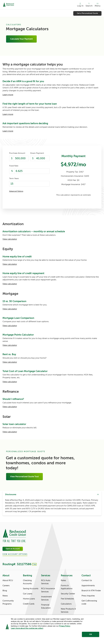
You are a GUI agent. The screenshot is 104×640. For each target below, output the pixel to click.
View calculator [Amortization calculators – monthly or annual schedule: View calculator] (10, 239)
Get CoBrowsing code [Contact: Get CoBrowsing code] (89, 602)
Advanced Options (16, 191)
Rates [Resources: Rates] (63, 580)
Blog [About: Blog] (5, 590)
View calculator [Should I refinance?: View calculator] (10, 407)
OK (90, 634)
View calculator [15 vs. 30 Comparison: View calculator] (10, 309)
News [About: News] (5, 596)
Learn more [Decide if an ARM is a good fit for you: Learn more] (8, 95)
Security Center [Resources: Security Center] (68, 594)
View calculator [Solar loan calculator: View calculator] (10, 432)
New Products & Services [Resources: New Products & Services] (68, 610)
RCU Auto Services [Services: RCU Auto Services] (45, 582)
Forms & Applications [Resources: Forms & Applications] (66, 587)
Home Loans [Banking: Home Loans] (29, 599)
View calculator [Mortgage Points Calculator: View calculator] (10, 345)
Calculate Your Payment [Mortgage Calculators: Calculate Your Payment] (21, 39)
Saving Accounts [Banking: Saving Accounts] (30, 588)
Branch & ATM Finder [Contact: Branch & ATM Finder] (91, 590)
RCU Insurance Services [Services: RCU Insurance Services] (48, 590)
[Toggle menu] (97, 4)
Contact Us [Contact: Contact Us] (87, 580)
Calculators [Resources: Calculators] (66, 604)
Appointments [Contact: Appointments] (88, 585)
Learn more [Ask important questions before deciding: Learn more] (8, 131)
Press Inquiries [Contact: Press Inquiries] (88, 596)
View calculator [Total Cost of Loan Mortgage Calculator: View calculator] (10, 382)
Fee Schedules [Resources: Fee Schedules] (67, 599)
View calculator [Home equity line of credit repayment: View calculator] (10, 284)
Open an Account (13, 549)
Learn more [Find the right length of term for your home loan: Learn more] (8, 114)
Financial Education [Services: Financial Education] (46, 606)
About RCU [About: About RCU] (8, 580)
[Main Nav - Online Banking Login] (80, 4)
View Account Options (15, 554)
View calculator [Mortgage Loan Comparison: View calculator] (10, 326)
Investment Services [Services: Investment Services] (46, 598)
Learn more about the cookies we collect (27, 628)
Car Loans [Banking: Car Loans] (27, 594)
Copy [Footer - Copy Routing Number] (34, 564)
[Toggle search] (89, 4)
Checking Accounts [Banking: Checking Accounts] (27, 582)
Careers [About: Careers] (6, 585)
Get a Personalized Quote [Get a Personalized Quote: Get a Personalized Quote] (87, 13)
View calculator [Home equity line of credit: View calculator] (10, 264)
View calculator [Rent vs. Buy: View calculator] (10, 362)
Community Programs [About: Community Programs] (8, 602)
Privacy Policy (64, 626)
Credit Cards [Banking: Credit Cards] (28, 604)
